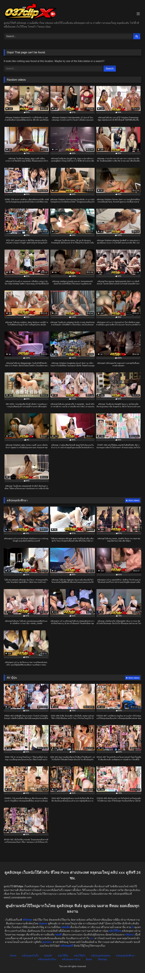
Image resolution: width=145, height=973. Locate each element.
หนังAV (48, 955)
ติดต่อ (89, 959)
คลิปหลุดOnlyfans (101, 955)
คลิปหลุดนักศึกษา (125, 955)
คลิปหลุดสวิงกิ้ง (30, 955)
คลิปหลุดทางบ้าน (71, 959)
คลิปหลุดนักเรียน (47, 959)
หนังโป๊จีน (63, 955)
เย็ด (132, 927)
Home (13, 955)
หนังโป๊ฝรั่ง (79, 955)
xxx (92, 938)
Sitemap (102, 959)
